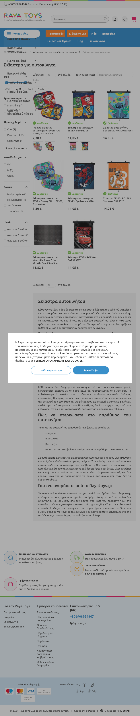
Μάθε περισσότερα (51, 370)
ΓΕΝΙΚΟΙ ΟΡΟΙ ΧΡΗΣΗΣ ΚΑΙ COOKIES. (58, 360)
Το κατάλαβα (91, 370)
